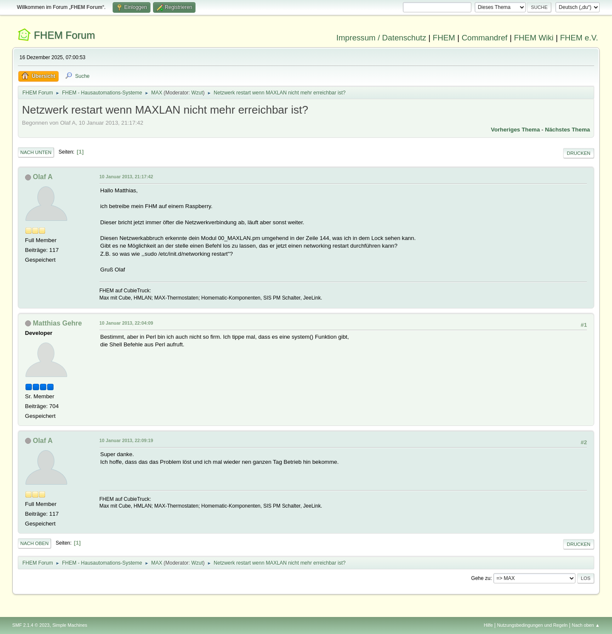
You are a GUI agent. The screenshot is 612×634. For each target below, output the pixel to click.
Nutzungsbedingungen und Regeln (532, 625)
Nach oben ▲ (586, 625)
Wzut (197, 93)
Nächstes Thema (567, 129)
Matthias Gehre (57, 323)
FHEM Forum (64, 35)
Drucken (578, 153)
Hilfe (488, 625)
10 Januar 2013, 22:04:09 (126, 323)
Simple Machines (69, 625)
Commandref (484, 37)
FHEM (444, 37)
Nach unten (35, 152)
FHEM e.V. (579, 37)
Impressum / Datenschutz (381, 37)
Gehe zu (480, 578)
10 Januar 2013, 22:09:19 (126, 440)
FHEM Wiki (533, 37)
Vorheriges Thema (515, 129)
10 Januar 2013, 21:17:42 (126, 176)
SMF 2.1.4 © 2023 (31, 625)
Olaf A (42, 176)
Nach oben (34, 543)
